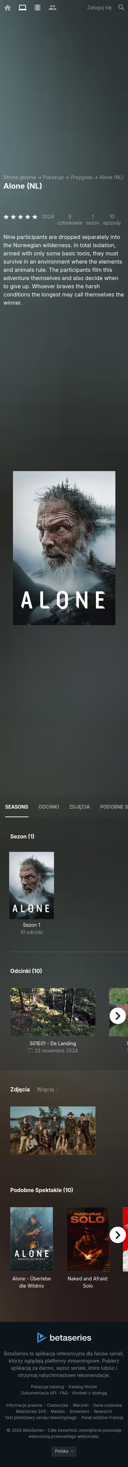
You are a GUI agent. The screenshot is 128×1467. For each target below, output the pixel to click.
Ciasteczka (57, 1405)
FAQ (64, 1392)
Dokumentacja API (38, 1392)
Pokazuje (53, 177)
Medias (58, 1411)
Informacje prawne (24, 1405)
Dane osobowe (107, 1405)
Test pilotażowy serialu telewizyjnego (41, 1417)
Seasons (16, 807)
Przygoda (82, 177)
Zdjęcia (79, 807)
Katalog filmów (83, 1386)
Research (103, 1411)
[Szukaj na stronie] (121, 7)
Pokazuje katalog (47, 1386)
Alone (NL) (112, 177)
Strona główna (19, 177)
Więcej (45, 1089)
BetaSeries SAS (31, 1411)
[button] (53, 1130)
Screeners (79, 1411)
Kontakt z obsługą (89, 1392)
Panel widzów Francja (102, 1417)
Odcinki (49, 807)
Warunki (80, 1405)
